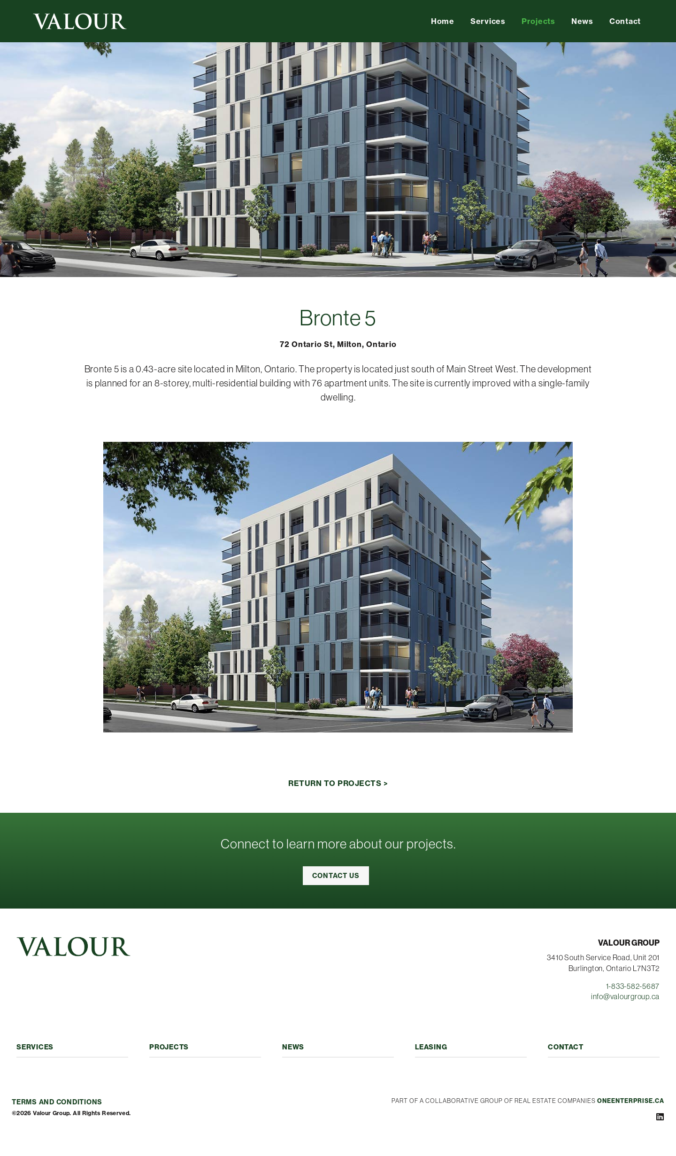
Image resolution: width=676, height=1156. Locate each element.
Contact (625, 21)
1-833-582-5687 (633, 986)
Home (442, 21)
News (582, 21)
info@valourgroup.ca (625, 996)
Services (488, 21)
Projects (538, 21)
